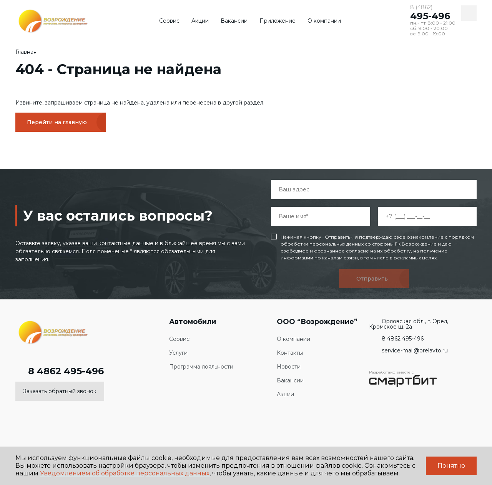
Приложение (277, 20)
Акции (200, 20)
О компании (324, 20)
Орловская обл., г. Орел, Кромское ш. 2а (408, 324)
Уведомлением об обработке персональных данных (124, 473)
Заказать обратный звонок (59, 391)
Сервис (169, 20)
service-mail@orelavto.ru (408, 350)
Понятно (451, 465)
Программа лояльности (201, 366)
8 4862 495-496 (59, 371)
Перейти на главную (57, 122)
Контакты (290, 352)
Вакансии (234, 20)
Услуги (178, 352)
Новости (289, 366)
